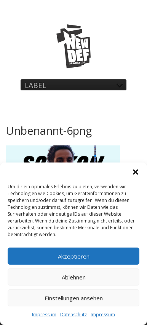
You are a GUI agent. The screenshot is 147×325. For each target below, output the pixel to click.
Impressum (44, 314)
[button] (135, 172)
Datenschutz (73, 314)
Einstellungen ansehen (74, 298)
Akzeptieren (73, 256)
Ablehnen (74, 277)
